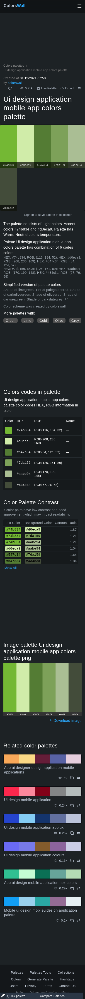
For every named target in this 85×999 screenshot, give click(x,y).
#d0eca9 (24, 441)
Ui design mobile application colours (34, 855)
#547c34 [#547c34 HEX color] (8, 450)
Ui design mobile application (27, 800)
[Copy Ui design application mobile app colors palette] (67, 299)
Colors (15, 5)
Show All (10, 568)
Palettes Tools (40, 972)
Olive (59, 320)
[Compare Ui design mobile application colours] (78, 861)
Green (10, 320)
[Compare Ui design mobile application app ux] (78, 833)
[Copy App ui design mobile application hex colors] (72, 888)
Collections (66, 972)
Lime (27, 320)
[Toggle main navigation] (79, 6)
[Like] (9, 88)
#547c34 (24, 452)
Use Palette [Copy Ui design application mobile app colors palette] (46, 88)
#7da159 (24, 463)
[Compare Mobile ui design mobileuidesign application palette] (78, 920)
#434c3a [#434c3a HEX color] (8, 483)
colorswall (15, 83)
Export (67, 88)
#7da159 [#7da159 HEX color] (8, 460)
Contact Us (67, 986)
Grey (75, 320)
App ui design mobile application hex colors (40, 883)
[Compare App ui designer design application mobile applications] (78, 778)
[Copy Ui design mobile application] (72, 805)
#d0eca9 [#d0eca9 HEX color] (8, 439)
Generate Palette (40, 979)
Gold (43, 320)
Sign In (29, 214)
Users (14, 986)
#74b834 (24, 430)
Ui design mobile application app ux (34, 827)
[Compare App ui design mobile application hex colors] (78, 888)
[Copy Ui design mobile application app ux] (72, 833)
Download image (65, 721)
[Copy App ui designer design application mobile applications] (72, 778)
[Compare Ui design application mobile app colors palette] (79, 88)
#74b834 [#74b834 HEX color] (8, 428)
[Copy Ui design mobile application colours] (72, 861)
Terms (47, 986)
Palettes (17, 972)
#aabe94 (24, 474)
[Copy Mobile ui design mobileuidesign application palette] (72, 920)
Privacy (30, 986)
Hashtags (67, 979)
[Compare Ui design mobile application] (78, 805)
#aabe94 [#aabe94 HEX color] (8, 472)
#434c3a (24, 485)
